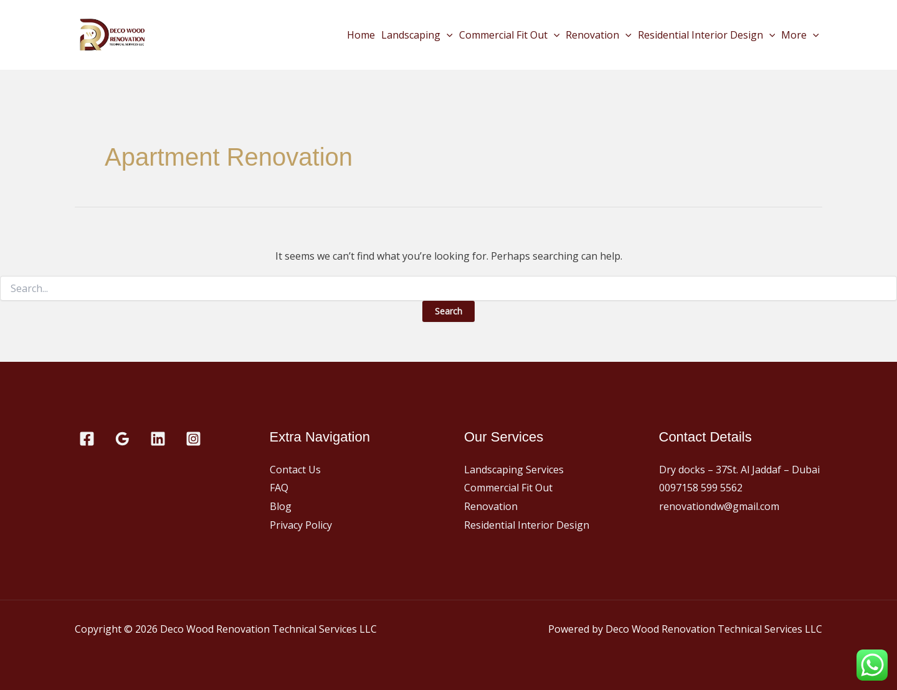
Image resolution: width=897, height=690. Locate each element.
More (800, 35)
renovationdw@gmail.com (719, 506)
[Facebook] (87, 439)
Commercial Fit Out (509, 35)
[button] (446, 35)
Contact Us (295, 469)
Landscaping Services (514, 469)
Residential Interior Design (707, 35)
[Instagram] (193, 439)
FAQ (279, 487)
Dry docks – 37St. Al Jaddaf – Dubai (739, 469)
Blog (281, 506)
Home (361, 35)
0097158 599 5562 (701, 487)
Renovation (599, 35)
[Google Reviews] (122, 439)
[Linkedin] (158, 439)
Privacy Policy (301, 525)
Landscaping (417, 35)
